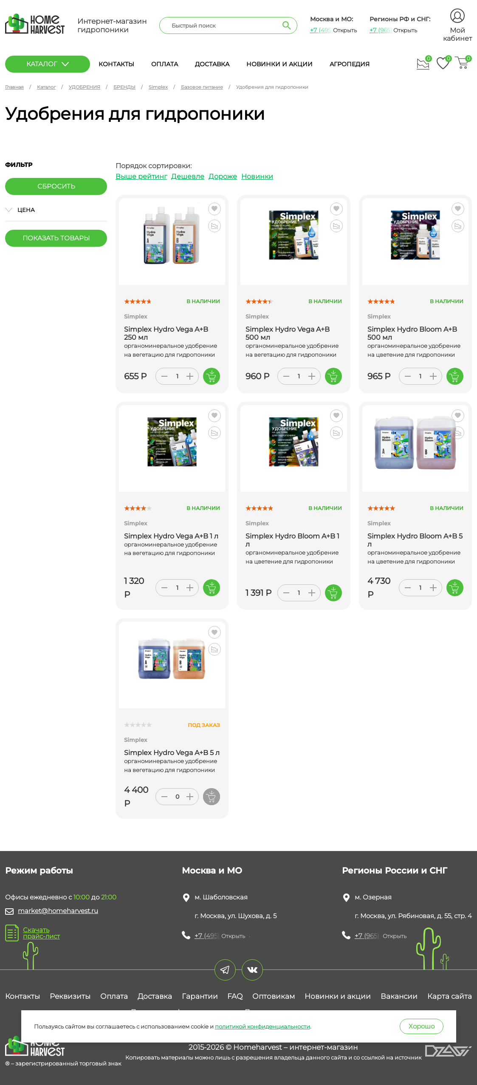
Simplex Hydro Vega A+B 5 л (172, 753)
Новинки (257, 176)
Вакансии (399, 996)
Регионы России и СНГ (394, 870)
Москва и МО (212, 870)
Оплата (164, 64)
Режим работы (39, 870)
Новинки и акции (279, 64)
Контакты (116, 64)
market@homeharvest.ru (58, 911)
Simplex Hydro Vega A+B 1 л (171, 536)
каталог (47, 64)
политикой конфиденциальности (262, 1026)
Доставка (212, 64)
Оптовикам (273, 996)
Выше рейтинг (141, 176)
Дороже (223, 176)
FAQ (235, 996)
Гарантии (200, 996)
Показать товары (56, 238)
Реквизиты (70, 996)
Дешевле (187, 176)
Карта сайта (449, 996)
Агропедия (350, 64)
